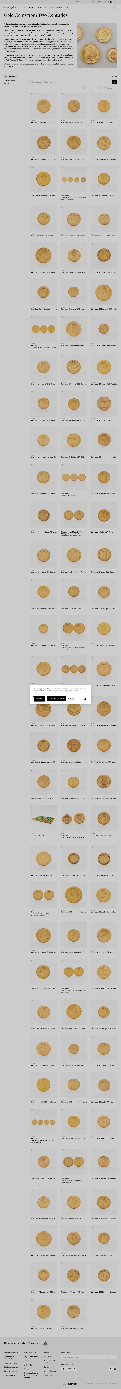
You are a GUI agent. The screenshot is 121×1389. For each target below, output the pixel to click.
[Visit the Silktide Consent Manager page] (85, 698)
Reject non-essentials (56, 698)
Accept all (39, 698)
